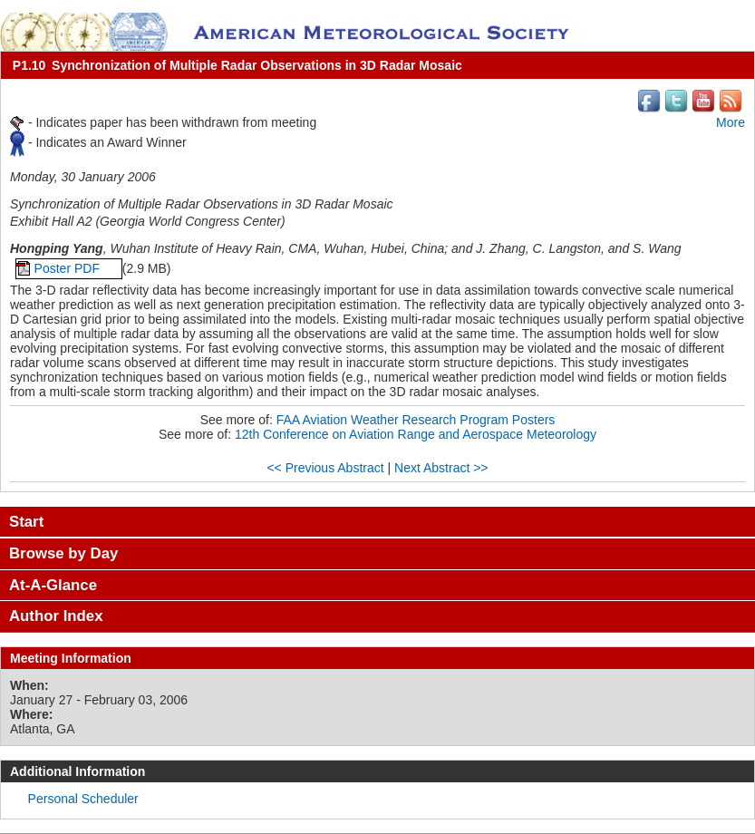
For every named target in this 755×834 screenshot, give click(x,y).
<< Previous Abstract (324, 468)
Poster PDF (68, 268)
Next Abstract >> (441, 468)
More (730, 122)
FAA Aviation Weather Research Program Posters (416, 419)
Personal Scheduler (83, 798)
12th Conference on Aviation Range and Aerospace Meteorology (415, 434)
